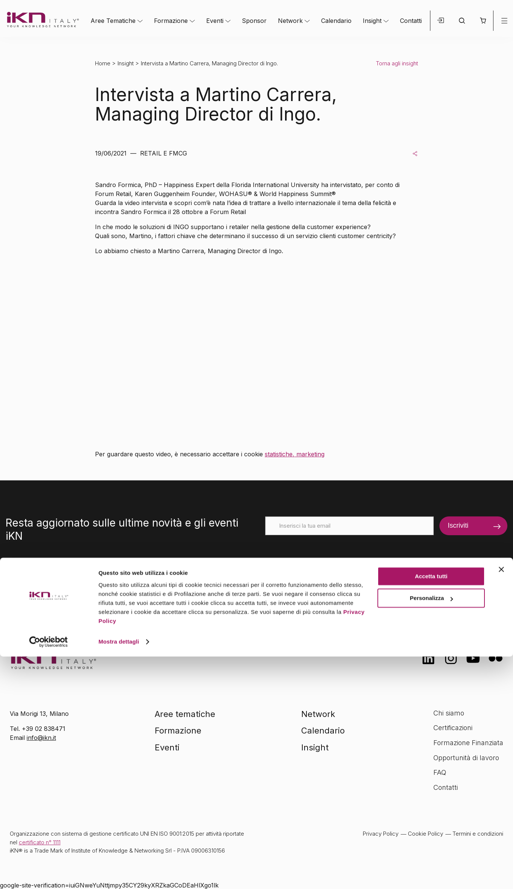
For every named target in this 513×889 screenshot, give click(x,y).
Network (290, 20)
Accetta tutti (431, 809)
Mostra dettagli (118, 874)
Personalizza (431, 830)
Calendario (336, 20)
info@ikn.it (41, 737)
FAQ (439, 772)
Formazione (171, 20)
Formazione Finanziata (468, 743)
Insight (372, 20)
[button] (483, 20)
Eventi (214, 20)
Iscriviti (458, 525)
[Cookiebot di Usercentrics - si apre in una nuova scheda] (48, 874)
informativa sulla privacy (378, 574)
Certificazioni (452, 728)
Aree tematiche (185, 714)
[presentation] (322, 549)
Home (102, 63)
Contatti (411, 20)
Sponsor (254, 20)
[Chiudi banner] (501, 801)
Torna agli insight (397, 63)
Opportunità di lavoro (466, 758)
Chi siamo (448, 713)
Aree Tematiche (113, 20)
